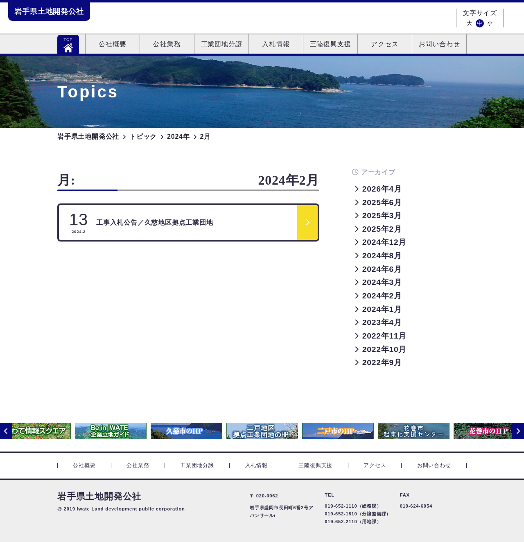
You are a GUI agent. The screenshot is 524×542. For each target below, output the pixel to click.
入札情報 (275, 44)
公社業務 (167, 44)
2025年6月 (382, 202)
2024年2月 (382, 295)
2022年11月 (384, 336)
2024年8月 (382, 255)
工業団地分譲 (221, 44)
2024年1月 (382, 309)
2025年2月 (382, 229)
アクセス (384, 44)
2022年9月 (382, 362)
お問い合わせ (439, 44)
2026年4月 (382, 189)
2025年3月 (382, 215)
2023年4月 (382, 322)
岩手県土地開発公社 (49, 11)
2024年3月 (382, 282)
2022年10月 (384, 349)
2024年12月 (384, 242)
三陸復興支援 (330, 44)
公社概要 (112, 44)
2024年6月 (382, 269)
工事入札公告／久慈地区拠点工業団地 (141, 222)
